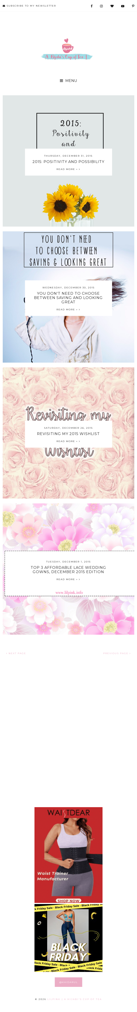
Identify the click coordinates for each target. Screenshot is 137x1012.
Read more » (68, 169)
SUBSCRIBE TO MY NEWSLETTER (29, 5)
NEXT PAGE (16, 653)
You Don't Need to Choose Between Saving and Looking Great (68, 297)
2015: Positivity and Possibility (68, 162)
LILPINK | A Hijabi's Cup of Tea (74, 999)
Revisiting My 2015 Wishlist (68, 434)
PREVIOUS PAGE (117, 653)
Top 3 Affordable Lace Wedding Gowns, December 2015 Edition (68, 569)
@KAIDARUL (68, 982)
